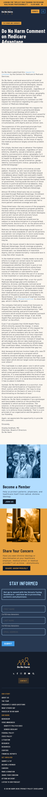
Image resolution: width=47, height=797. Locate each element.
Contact (23, 681)
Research (5, 743)
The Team (5, 701)
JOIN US (9, 501)
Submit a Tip (7, 761)
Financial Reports (9, 754)
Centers (5, 750)
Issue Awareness (8, 722)
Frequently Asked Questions (13, 704)
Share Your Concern (10, 775)
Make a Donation (8, 771)
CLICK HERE (37, 4)
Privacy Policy (27, 789)
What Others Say (8, 708)
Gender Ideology (11, 729)
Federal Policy (8, 733)
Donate (35, 11)
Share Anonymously (16, 568)
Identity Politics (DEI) (13, 726)
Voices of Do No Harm (10, 711)
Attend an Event (8, 778)
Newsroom (6, 719)
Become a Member (8, 765)
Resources (6, 747)
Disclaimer (38, 789)
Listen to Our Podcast (11, 782)
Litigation (6, 740)
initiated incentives (25, 299)
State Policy (7, 736)
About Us (5, 697)
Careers (5, 768)
